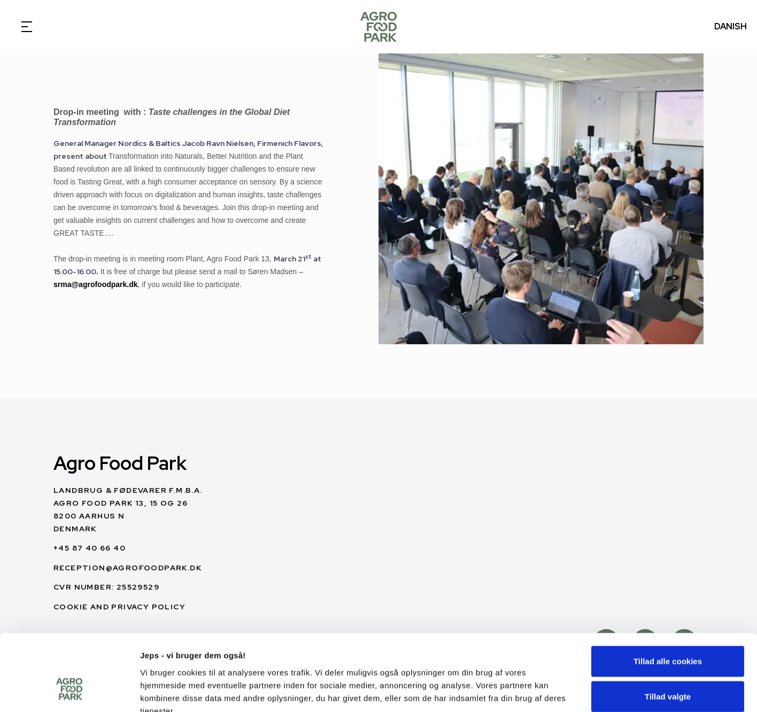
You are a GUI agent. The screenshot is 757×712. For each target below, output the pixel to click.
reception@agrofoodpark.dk (127, 567)
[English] (378, 27)
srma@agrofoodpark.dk (95, 284)
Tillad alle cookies (668, 598)
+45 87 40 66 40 (89, 548)
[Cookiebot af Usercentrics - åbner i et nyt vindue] (69, 691)
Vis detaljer (555, 690)
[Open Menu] (26, 26)
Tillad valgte (668, 633)
